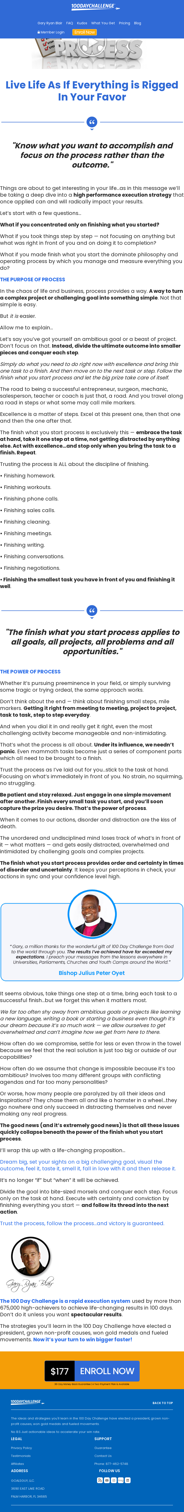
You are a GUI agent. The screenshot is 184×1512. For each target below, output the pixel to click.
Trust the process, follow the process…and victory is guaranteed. (82, 1223)
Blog (137, 23)
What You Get (103, 23)
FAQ (69, 23)
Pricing (124, 23)
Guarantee (103, 1448)
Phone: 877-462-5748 (111, 1464)
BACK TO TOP (163, 1403)
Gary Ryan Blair (50, 23)
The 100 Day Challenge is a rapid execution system (65, 1301)
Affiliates (17, 1464)
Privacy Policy (21, 1448)
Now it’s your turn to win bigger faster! (82, 1339)
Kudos (82, 23)
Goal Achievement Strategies (95, 11)
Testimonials (21, 1456)
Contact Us (103, 1456)
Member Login (51, 32)
